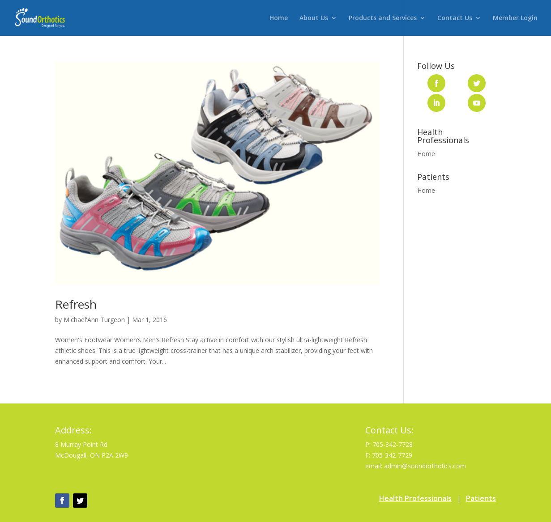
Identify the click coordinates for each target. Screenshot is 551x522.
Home (278, 18)
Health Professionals (415, 498)
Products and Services (383, 18)
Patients (481, 498)
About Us (313, 18)
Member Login (515, 18)
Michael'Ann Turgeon (94, 319)
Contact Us (454, 18)
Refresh (76, 304)
